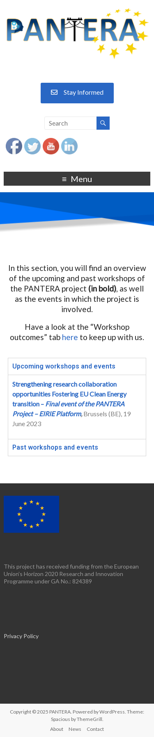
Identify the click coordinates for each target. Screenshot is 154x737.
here (70, 337)
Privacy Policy (21, 635)
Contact (95, 729)
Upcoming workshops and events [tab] (63, 366)
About (56, 729)
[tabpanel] (77, 407)
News (75, 729)
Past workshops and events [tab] (55, 447)
